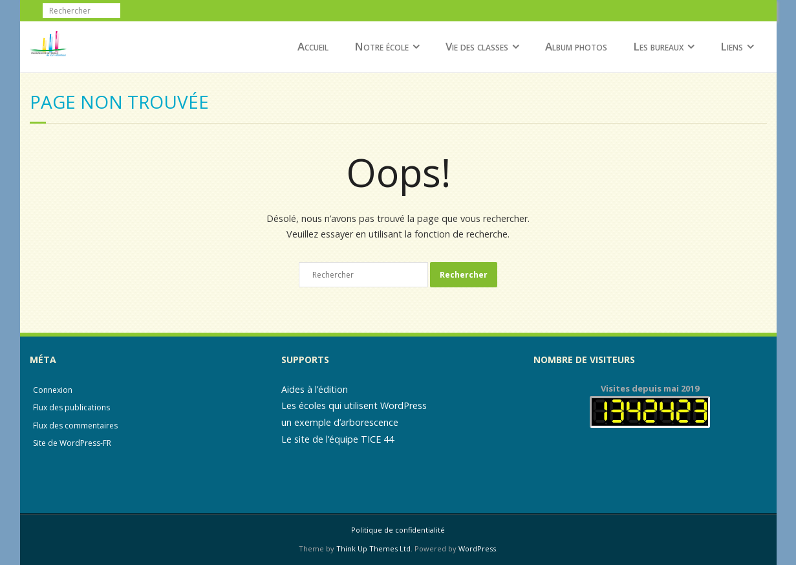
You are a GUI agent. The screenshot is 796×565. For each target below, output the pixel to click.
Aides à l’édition (314, 389)
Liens (731, 46)
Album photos (576, 46)
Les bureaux (658, 46)
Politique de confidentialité (398, 530)
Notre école (381, 46)
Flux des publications (71, 407)
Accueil (312, 46)
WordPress (477, 548)
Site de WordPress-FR (72, 443)
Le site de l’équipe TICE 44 (337, 439)
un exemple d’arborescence (339, 422)
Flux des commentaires (75, 425)
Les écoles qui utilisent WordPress (354, 405)
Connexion (52, 389)
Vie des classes (477, 46)
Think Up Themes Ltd (373, 548)
